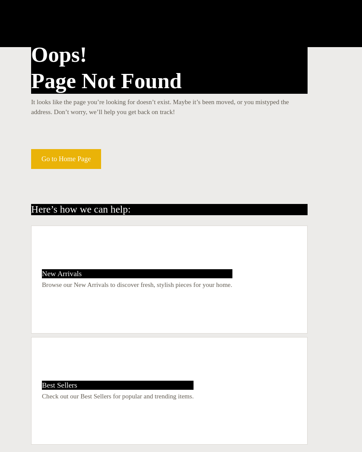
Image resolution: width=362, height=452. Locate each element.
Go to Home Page (66, 158)
